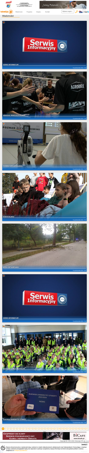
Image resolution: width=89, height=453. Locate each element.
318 (28, 428)
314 (15, 428)
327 (56, 428)
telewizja (6, 12)
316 (22, 428)
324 (47, 428)
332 (71, 428)
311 (6, 428)
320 (34, 428)
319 (31, 428)
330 (65, 428)
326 (53, 428)
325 (50, 428)
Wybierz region (67, 11)
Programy (29, 12)
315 (19, 428)
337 (87, 428)
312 (9, 428)
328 (59, 428)
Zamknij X (84, 444)
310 (3, 428)
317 (25, 428)
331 (68, 428)
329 (62, 428)
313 (12, 428)
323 (43, 428)
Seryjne (38, 12)
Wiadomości (18, 12)
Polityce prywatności (20, 450)
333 (75, 428)
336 (84, 428)
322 (40, 428)
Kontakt (47, 12)
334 (78, 428)
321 (37, 428)
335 (81, 428)
